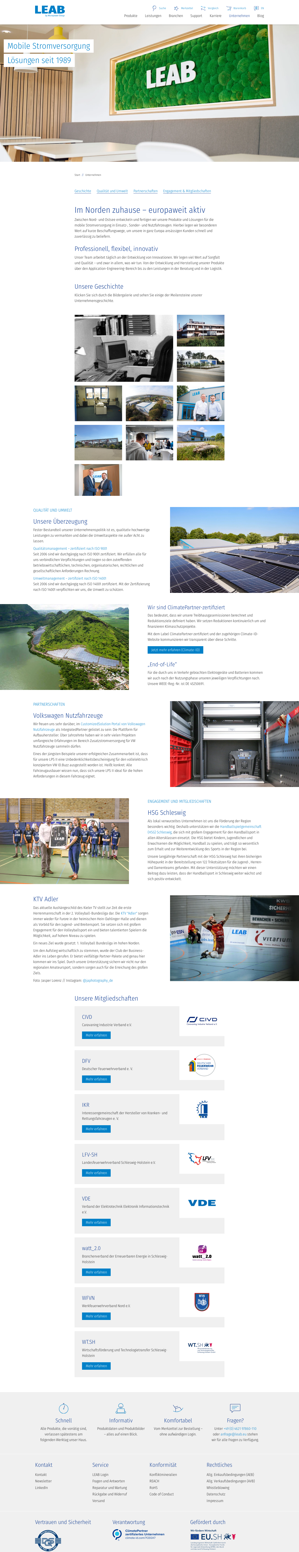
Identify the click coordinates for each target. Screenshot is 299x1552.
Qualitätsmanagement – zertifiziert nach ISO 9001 (70, 548)
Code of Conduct (162, 1494)
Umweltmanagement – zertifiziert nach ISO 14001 (69, 578)
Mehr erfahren (96, 1035)
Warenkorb (236, 8)
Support (196, 15)
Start (77, 175)
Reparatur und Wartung (109, 1487)
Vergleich (209, 8)
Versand (98, 1500)
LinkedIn (41, 1487)
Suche (159, 8)
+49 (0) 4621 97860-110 (240, 1428)
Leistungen (153, 15)
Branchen (176, 15)
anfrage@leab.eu (233, 1434)
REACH (154, 1481)
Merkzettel (183, 8)
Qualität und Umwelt (112, 191)
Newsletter (43, 1481)
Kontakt (41, 1474)
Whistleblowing (218, 1487)
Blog (260, 15)
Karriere (216, 15)
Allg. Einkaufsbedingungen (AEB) (230, 1474)
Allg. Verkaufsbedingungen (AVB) (231, 1481)
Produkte (130, 15)
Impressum (215, 1500)
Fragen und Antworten (108, 1481)
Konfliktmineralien (163, 1474)
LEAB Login (100, 1474)
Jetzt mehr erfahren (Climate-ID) (175, 650)
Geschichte (83, 191)
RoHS (154, 1487)
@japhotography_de (98, 980)
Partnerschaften (146, 191)
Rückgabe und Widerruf (109, 1494)
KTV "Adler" (129, 913)
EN (259, 8)
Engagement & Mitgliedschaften (187, 191)
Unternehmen (239, 15)
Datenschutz (216, 1494)
